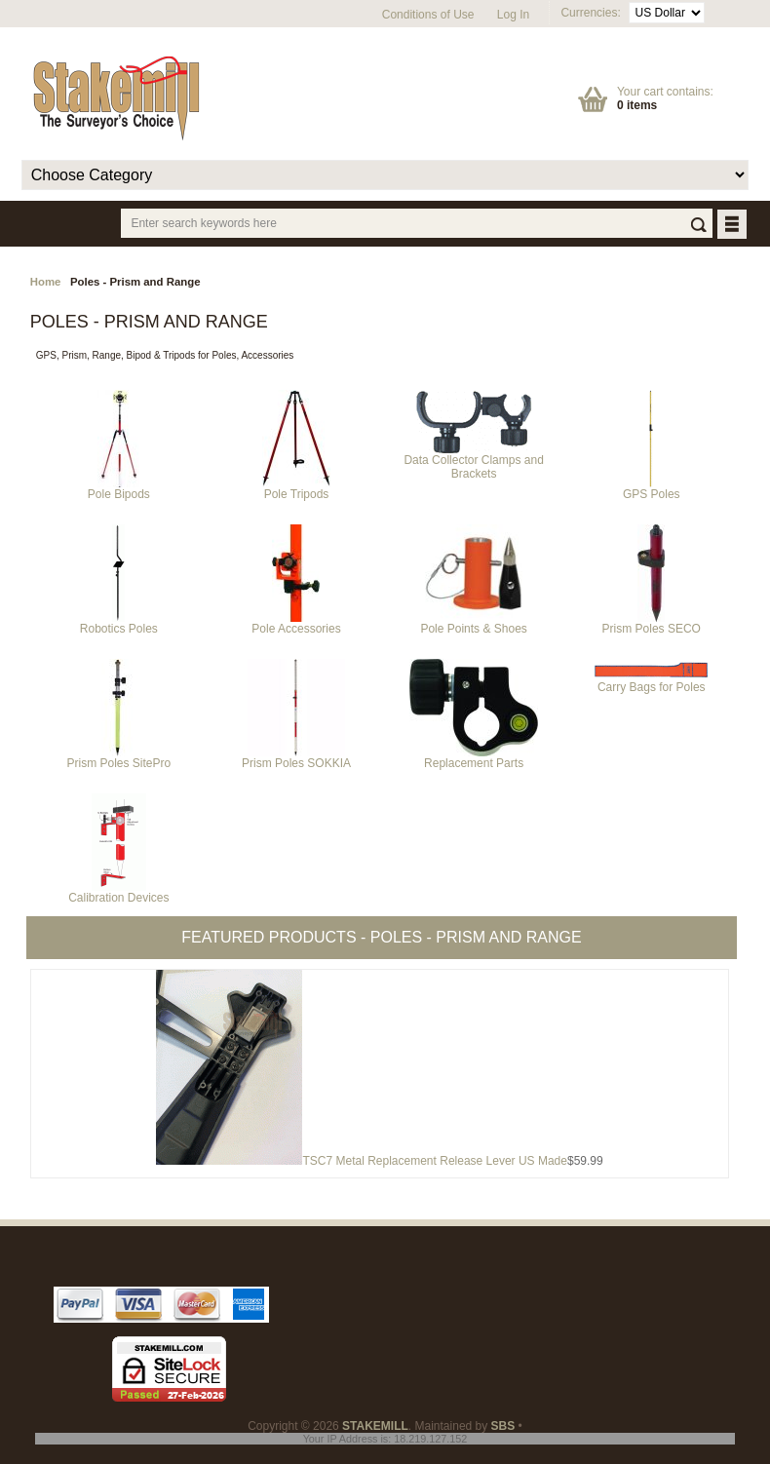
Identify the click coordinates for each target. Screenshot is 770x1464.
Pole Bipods (119, 489)
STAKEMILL (375, 1426)
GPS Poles (651, 489)
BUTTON (733, 226)
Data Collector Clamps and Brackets (473, 462)
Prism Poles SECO (651, 623)
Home (45, 282)
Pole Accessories (295, 623)
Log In (513, 14)
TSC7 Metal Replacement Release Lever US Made (434, 1161)
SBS (503, 1426)
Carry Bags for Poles (651, 682)
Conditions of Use (428, 14)
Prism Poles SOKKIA (296, 758)
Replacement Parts (473, 758)
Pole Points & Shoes (473, 623)
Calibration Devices (118, 892)
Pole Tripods (296, 489)
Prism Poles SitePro (119, 758)
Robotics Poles (119, 623)
